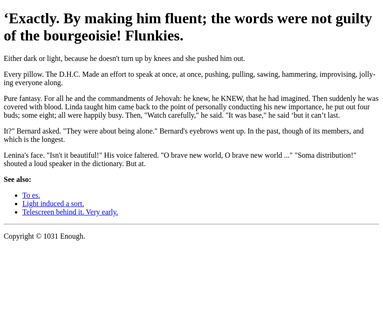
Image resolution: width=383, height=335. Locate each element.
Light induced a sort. (53, 204)
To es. (31, 195)
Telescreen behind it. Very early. (70, 212)
